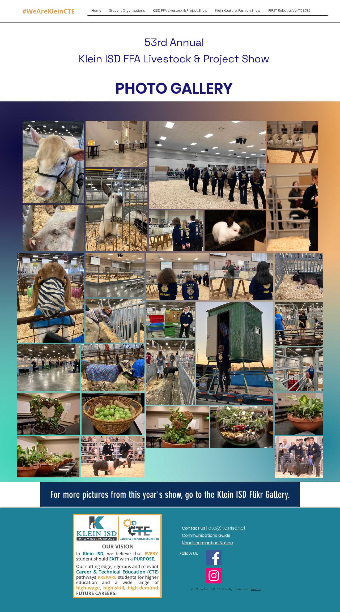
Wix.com (256, 589)
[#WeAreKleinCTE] (48, 11)
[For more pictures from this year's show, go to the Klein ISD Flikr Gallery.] (170, 495)
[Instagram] (214, 575)
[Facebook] (214, 557)
